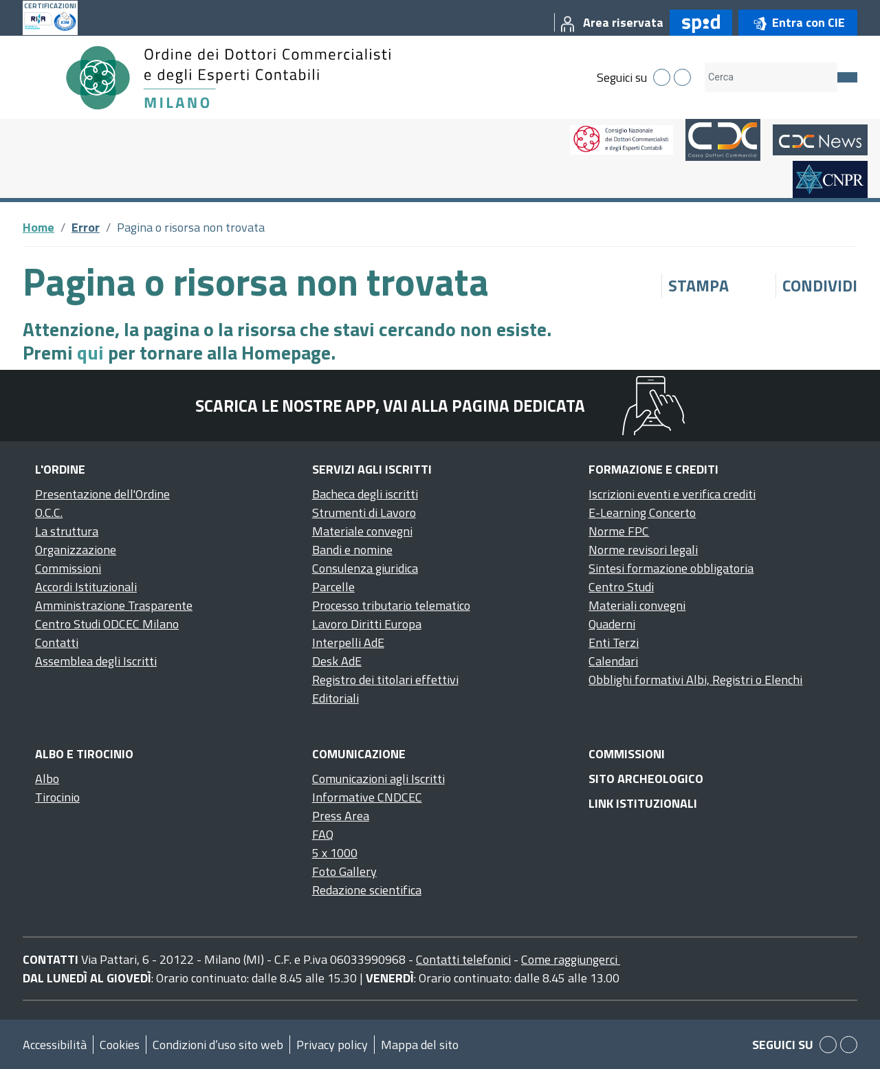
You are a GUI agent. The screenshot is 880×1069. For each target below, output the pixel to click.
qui (90, 352)
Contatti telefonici (463, 959)
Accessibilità (55, 1044)
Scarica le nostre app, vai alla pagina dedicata (390, 405)
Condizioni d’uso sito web (218, 1044)
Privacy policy (332, 1044)
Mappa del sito (420, 1044)
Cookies (120, 1044)
